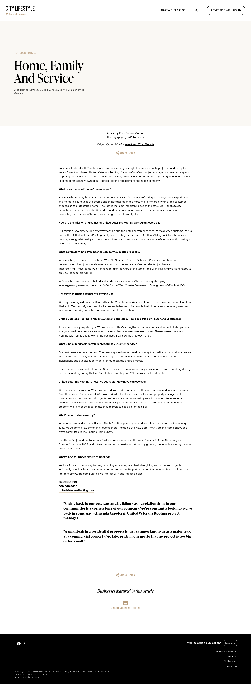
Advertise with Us (226, 10)
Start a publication (173, 10)
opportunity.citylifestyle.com (26, 677)
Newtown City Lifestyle (139, 144)
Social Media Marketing (226, 651)
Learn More (230, 643)
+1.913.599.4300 (83, 671)
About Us (232, 656)
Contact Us (232, 666)
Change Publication (16, 14)
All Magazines (230, 661)
